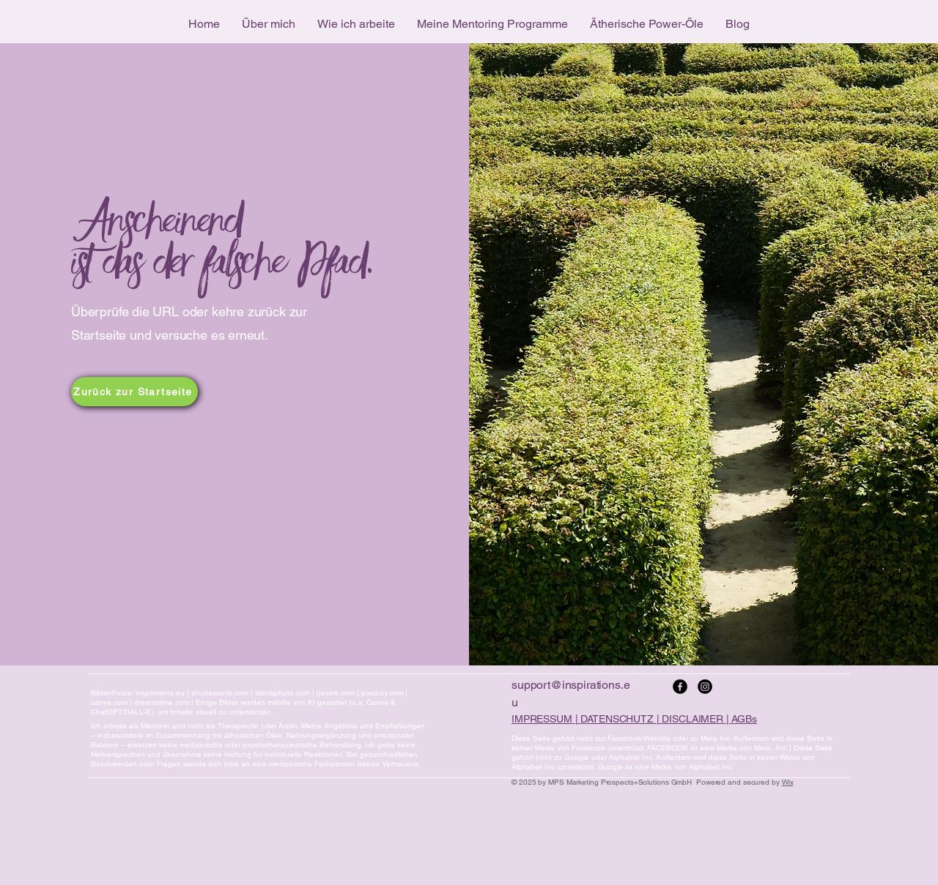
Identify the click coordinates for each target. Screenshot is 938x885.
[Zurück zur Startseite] (134, 391)
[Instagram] (705, 686)
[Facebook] (680, 686)
